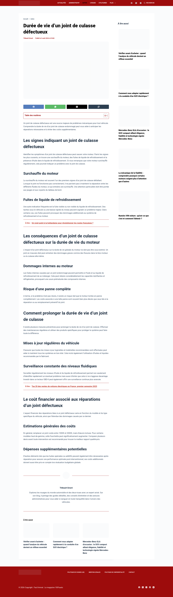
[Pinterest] (150, 587)
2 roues (93, 3)
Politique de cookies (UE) (75, 572)
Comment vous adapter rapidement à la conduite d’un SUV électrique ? (65, 544)
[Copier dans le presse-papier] (98, 107)
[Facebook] (131, 3)
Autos (84, 3)
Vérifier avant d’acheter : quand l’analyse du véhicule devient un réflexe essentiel (35, 544)
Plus (113, 3)
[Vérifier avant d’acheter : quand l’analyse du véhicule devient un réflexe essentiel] (36, 530)
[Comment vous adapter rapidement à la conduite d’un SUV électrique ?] (66, 530)
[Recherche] (149, 3)
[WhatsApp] (55, 107)
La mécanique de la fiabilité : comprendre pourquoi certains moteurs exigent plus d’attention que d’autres (132, 177)
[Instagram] (140, 3)
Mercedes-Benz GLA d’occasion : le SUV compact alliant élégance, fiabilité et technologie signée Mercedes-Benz (96, 547)
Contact (132, 572)
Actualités (61, 3)
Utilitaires (103, 3)
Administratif (74, 3)
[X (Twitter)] (136, 3)
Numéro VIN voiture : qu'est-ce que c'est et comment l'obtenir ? (134, 217)
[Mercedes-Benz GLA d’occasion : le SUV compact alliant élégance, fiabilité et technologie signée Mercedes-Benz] (96, 530)
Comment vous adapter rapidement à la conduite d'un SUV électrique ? (134, 94)
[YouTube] (153, 587)
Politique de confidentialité (114, 572)
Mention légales (94, 572)
